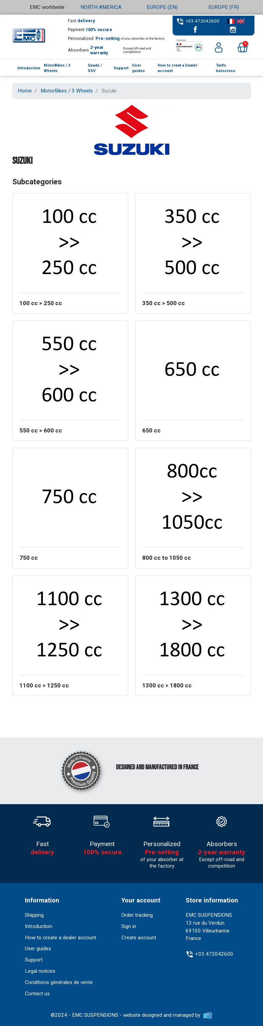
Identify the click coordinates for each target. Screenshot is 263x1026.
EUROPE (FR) (223, 7)
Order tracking (137, 915)
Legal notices (40, 971)
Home (25, 91)
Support (34, 960)
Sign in (128, 926)
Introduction (38, 926)
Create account (138, 938)
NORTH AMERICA (101, 7)
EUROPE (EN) (162, 7)
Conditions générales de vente (59, 982)
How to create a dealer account (60, 938)
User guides (38, 948)
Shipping (34, 915)
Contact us (37, 994)
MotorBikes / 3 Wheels (67, 91)
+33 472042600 (202, 21)
